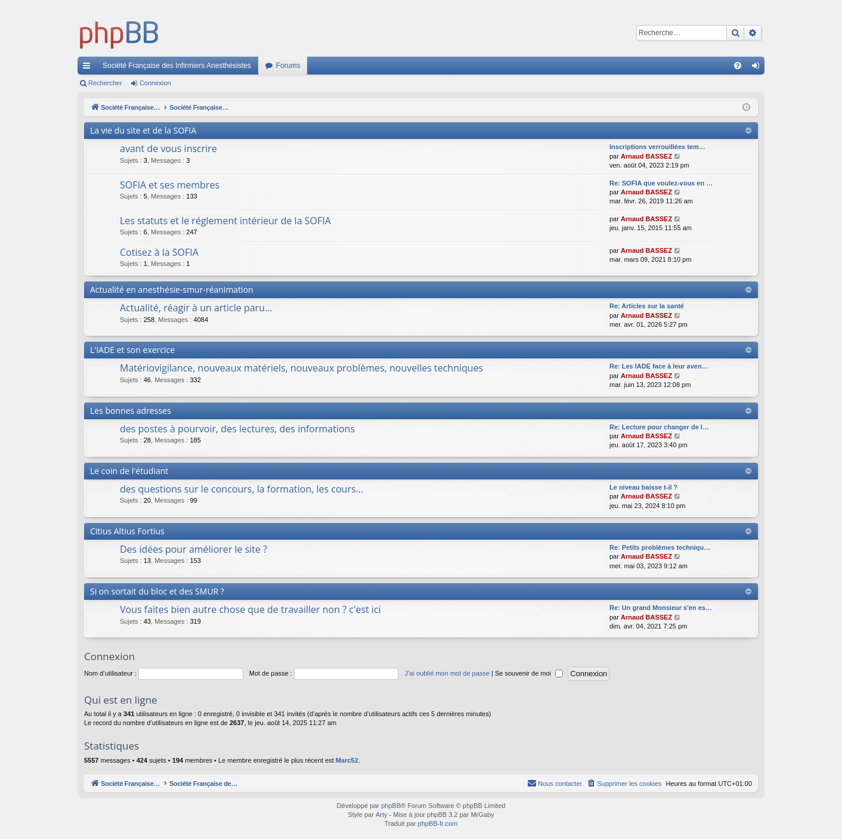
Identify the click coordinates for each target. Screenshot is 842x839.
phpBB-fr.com (438, 823)
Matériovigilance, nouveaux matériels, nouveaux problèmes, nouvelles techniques (301, 367)
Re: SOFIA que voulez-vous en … (661, 183)
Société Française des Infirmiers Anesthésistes (177, 65)
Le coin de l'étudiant (129, 470)
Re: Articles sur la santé (646, 305)
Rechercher (105, 82)
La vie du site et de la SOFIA (143, 130)
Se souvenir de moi (529, 673)
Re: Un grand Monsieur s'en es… (660, 607)
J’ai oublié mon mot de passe (446, 673)
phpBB (391, 805)
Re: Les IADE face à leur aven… (658, 366)
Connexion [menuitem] (758, 68)
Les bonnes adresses (130, 410)
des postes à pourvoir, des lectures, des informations (237, 428)
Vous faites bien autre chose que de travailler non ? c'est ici (250, 609)
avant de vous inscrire (168, 148)
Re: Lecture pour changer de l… (659, 427)
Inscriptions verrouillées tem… (657, 146)
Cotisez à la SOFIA (159, 252)
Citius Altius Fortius (127, 531)
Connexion (155, 82)
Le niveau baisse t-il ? (643, 487)
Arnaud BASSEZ (646, 156)
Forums (288, 65)
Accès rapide (88, 68)
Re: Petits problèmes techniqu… (659, 547)
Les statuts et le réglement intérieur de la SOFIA (225, 220)
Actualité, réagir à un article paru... (196, 307)
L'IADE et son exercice (132, 349)
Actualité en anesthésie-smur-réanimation (171, 289)
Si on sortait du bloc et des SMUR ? (157, 591)
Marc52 (347, 760)
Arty (382, 814)
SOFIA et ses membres (169, 184)
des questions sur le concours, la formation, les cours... (241, 489)
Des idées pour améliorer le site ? (193, 549)
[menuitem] (738, 66)
